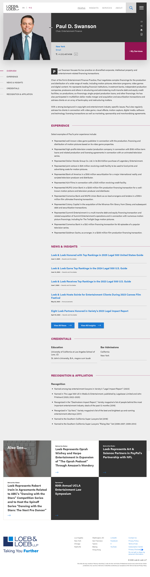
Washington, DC (98, 538)
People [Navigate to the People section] (81, 7)
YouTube (114, 547)
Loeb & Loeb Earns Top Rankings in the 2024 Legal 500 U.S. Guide (89, 268)
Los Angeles (78, 538)
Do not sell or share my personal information (137, 553)
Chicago (77, 543)
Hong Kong (96, 550)
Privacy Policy (134, 541)
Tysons (94, 543)
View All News (63, 325)
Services (107, 7)
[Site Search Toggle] (131, 8)
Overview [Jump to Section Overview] (11, 70)
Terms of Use (133, 543)
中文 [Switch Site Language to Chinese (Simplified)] (30, 7)
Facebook (114, 541)
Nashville (77, 547)
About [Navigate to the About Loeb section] (119, 7)
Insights (93, 7)
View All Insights (91, 325)
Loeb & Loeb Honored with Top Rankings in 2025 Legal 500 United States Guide (97, 255)
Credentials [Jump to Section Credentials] (13, 88)
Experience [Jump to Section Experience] (12, 76)
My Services (135, 51)
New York (60, 46)
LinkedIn (114, 538)
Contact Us (133, 538)
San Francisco (97, 541)
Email (58, 49)
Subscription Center (136, 547)
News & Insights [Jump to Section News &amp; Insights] (15, 82)
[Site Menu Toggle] (141, 8)
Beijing (94, 547)
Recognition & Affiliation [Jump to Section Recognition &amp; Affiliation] (20, 94)
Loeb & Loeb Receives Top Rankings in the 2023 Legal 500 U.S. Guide (91, 281)
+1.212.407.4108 (65, 54)
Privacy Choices (136, 549)
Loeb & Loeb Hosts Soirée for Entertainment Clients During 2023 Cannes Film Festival (96, 296)
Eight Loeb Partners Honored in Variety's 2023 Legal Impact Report (89, 311)
